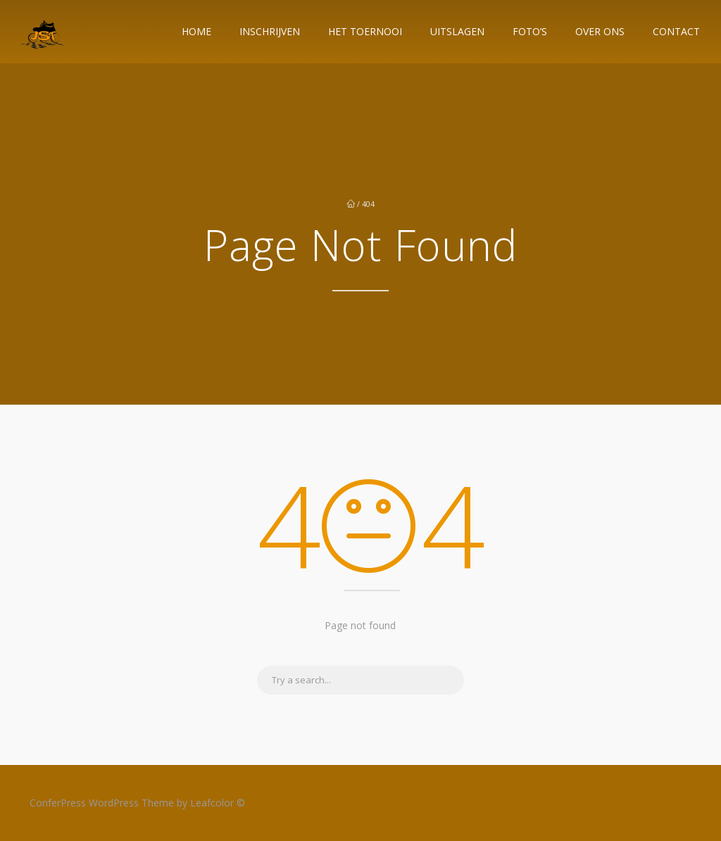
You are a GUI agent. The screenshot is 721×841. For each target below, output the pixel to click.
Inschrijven (269, 31)
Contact (676, 31)
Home (196, 31)
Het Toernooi (365, 31)
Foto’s (530, 31)
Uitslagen (457, 31)
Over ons (600, 31)
